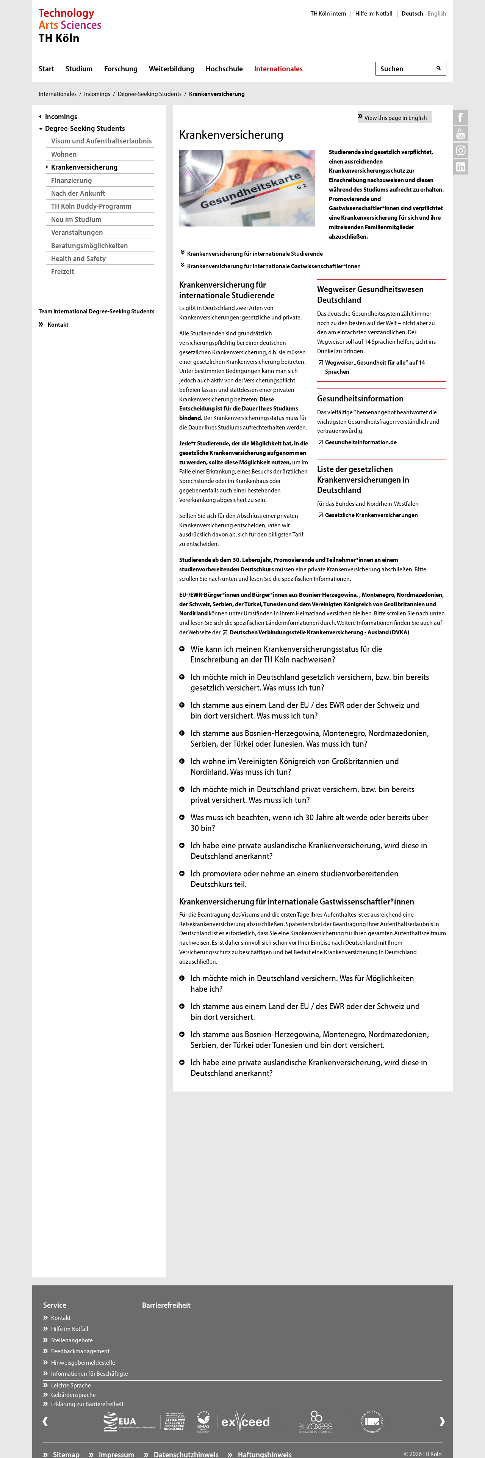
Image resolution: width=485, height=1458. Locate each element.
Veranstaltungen (77, 232)
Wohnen (64, 154)
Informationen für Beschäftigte (89, 1373)
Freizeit (62, 271)
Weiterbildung (171, 68)
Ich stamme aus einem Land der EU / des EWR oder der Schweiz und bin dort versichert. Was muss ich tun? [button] (299, 710)
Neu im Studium (76, 219)
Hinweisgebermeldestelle (83, 1362)
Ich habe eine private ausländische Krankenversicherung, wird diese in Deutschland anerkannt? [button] (303, 850)
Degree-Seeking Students (149, 93)
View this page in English (396, 117)
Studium (79, 68)
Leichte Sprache (169, 1317)
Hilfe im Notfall (374, 13)
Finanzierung (71, 180)
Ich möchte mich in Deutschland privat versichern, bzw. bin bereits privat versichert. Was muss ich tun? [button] (297, 794)
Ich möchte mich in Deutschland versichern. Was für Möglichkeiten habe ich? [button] (296, 983)
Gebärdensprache (172, 1328)
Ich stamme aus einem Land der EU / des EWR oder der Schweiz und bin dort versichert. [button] (299, 1011)
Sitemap (66, 1434)
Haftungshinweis (264, 1434)
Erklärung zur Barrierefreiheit (186, 1339)
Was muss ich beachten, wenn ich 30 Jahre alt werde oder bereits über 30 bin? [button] (303, 822)
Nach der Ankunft (78, 193)
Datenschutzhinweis (185, 1434)
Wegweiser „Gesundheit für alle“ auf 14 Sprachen (375, 366)
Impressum (116, 1434)
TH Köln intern (328, 13)
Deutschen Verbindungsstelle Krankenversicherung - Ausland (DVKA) (320, 632)
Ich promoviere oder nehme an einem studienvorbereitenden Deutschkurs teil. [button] (289, 878)
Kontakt (58, 324)
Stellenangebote (72, 1339)
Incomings (97, 93)
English (437, 13)
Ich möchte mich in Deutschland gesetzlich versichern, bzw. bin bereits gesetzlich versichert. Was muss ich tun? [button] (304, 682)
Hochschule (224, 68)
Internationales (278, 68)
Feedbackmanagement (80, 1350)
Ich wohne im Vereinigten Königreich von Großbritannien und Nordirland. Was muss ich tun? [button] (289, 766)
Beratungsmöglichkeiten (89, 245)
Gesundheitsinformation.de (361, 441)
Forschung (121, 68)
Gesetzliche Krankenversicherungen (371, 514)
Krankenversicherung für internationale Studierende (255, 253)
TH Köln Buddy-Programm (91, 206)
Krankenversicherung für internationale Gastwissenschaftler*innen (274, 265)
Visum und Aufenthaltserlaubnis (101, 140)
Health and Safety (78, 258)
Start (46, 68)
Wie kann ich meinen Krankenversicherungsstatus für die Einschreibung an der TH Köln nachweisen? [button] (280, 654)
